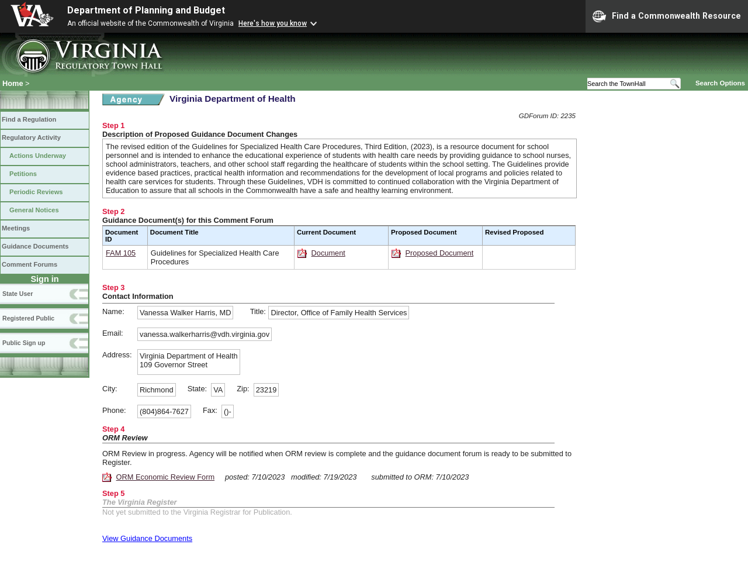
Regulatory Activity (31, 137)
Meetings (16, 228)
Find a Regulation (29, 119)
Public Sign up (23, 342)
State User (17, 293)
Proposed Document (440, 253)
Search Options (720, 83)
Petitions (23, 173)
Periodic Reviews (36, 191)
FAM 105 (121, 253)
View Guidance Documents (147, 538)
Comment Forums (29, 264)
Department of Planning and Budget (146, 10)
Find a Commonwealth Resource (667, 16)
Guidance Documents (35, 246)
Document (328, 253)
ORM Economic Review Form (165, 477)
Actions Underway (37, 155)
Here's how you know (272, 23)
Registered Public (28, 318)
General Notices (34, 209)
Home (12, 83)
